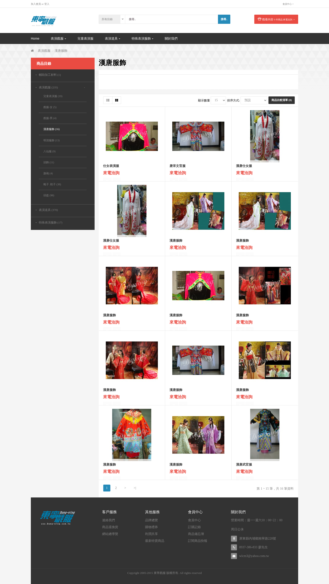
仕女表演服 (111, 168)
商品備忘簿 (196, 534)
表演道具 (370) (48, 210)
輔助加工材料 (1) (50, 74)
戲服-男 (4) (49, 118)
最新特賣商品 (154, 541)
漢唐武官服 (244, 466)
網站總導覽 (110, 534)
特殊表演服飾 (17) (50, 222)
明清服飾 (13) (51, 140)
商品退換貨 (110, 527)
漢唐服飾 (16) (51, 129)
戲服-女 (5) (49, 107)
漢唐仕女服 (244, 168)
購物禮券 (151, 527)
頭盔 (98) (48, 195)
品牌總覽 (151, 520)
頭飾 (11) (48, 162)
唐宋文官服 (178, 168)
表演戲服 (44, 50)
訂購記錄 (194, 527)
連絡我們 (108, 520)
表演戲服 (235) (48, 87)
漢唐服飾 (61, 50)
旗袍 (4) (48, 173)
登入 (46, 4)
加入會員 (36, 4)
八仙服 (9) (49, 151)
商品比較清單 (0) (281, 100)
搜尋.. (224, 19)
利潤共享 (151, 534)
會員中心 (194, 520)
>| (135, 488)
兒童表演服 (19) (52, 96)
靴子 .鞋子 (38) (52, 184)
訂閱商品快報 (197, 541)
